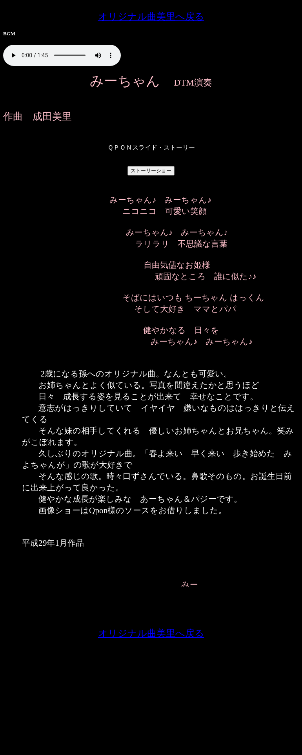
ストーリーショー (151, 171)
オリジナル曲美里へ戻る (151, 16)
